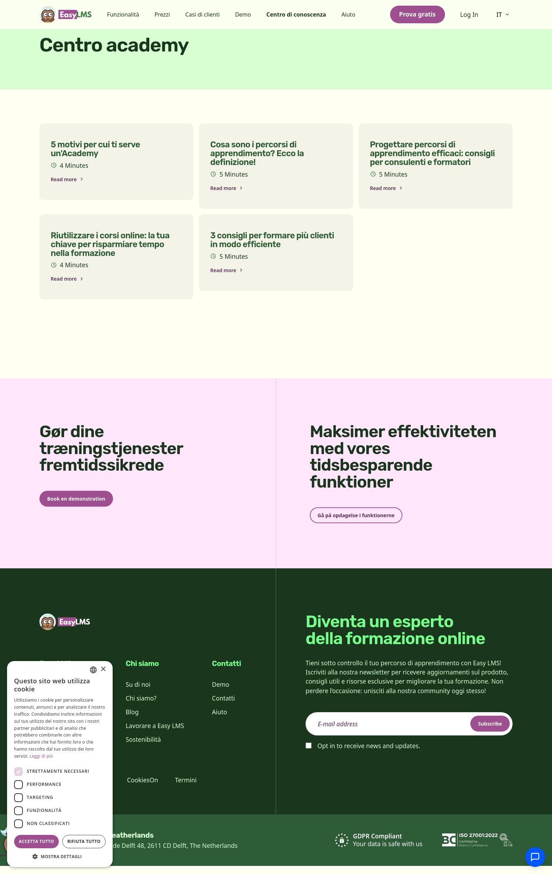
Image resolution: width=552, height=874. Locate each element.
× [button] (103, 669)
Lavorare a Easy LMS (155, 733)
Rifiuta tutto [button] (84, 841)
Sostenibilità (143, 747)
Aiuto (348, 14)
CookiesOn (142, 788)
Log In (469, 14)
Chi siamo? (141, 706)
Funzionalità (123, 14)
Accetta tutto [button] (36, 841)
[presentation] (359, 777)
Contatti (223, 706)
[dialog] (60, 764)
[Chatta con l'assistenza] (535, 857)
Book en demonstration (87, 504)
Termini (185, 788)
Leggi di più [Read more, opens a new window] (41, 756)
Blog (132, 719)
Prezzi (162, 14)
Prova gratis (417, 14)
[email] (409, 731)
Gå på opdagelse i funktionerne (370, 521)
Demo (243, 14)
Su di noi (138, 692)
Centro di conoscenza (296, 14)
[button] (60, 856)
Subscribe (483, 731)
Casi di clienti (202, 14)
